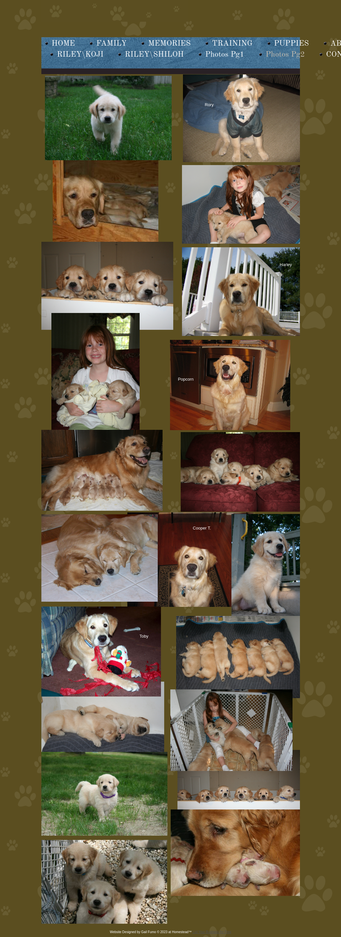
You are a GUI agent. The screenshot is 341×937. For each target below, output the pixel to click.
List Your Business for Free (212, 932)
